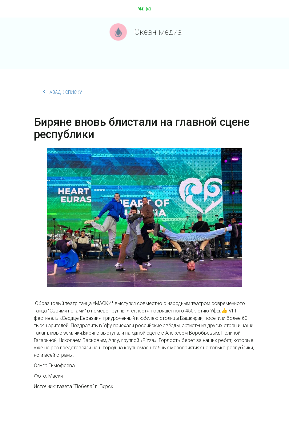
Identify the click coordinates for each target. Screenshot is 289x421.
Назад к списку (62, 91)
